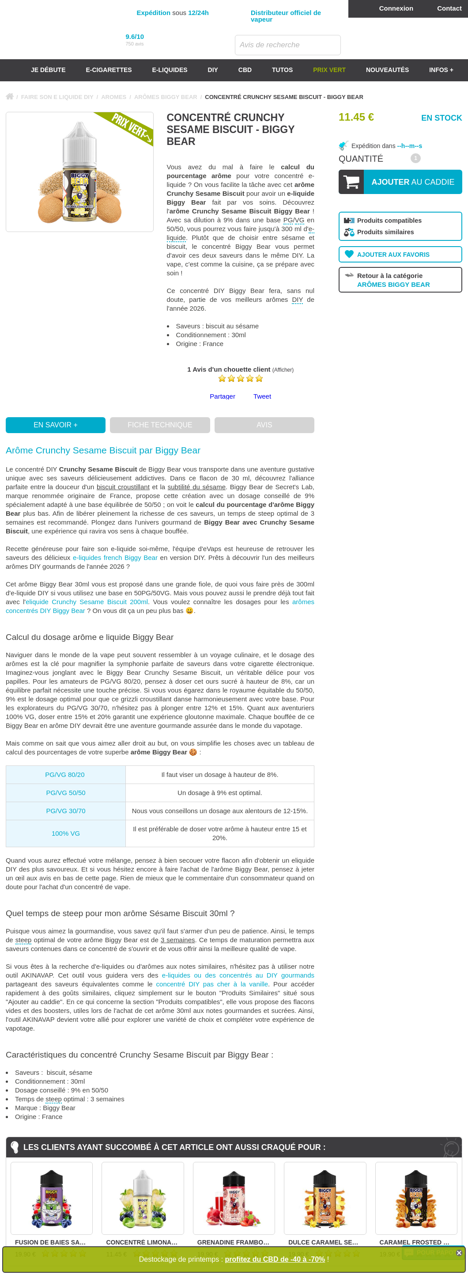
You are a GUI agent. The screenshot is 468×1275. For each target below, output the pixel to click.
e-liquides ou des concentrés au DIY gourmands (238, 975)
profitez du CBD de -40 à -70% (275, 1259)
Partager (222, 396)
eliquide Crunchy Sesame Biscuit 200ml (87, 601)
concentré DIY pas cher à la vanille (212, 984)
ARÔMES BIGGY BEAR (165, 97)
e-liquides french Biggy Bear (115, 557)
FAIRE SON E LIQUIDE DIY (57, 97)
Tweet (262, 396)
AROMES (113, 97)
